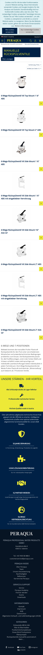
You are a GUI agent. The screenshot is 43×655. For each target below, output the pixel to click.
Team (21, 569)
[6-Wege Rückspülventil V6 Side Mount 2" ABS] (21, 253)
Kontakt (21, 606)
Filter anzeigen (7, 59)
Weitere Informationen (23, 26)
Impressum (21, 609)
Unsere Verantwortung (21, 571)
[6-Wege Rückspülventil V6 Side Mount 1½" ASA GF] (21, 220)
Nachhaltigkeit (21, 574)
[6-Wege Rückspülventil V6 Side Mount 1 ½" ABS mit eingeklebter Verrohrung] (21, 186)
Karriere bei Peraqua (21, 579)
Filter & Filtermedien (21, 627)
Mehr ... (21, 639)
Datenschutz (21, 613)
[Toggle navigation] (2, 40)
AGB (21, 611)
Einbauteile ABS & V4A (21, 625)
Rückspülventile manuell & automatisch (21, 637)
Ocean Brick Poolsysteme (21, 632)
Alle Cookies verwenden (9, 31)
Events (21, 595)
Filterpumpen (21, 635)
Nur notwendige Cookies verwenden (30, 31)
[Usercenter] (35, 40)
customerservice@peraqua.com (21, 559)
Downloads (21, 597)
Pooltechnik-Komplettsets (21, 630)
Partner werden (21, 592)
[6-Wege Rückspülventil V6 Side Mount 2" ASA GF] (21, 320)
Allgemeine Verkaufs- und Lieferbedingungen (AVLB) (21, 616)
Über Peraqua (21, 567)
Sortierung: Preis (34, 65)
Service (21, 588)
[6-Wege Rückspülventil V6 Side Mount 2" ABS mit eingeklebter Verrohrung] (21, 286)
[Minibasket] (40, 40)
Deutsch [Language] (37, 37)
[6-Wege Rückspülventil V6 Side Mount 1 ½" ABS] (21, 152)
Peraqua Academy (21, 590)
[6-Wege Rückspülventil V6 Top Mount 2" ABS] (21, 119)
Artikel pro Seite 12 (33, 68)
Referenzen (21, 576)
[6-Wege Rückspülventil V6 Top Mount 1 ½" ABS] (21, 86)
